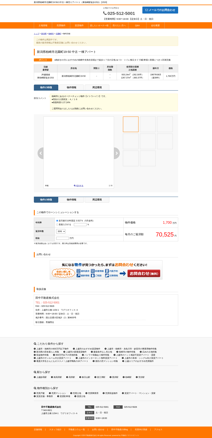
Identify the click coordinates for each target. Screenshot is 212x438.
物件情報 (71, 87)
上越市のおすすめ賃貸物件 (86, 349)
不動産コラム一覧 (76, 429)
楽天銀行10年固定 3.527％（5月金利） (77, 220)
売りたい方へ (119, 25)
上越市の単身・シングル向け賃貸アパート (143, 358)
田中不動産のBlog (119, 429)
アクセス (158, 429)
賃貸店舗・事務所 (43, 396)
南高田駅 (56, 377)
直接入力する (65, 224)
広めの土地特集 (148, 352)
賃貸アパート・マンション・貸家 (138, 393)
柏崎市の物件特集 (125, 352)
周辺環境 (97, 87)
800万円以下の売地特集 (65, 355)
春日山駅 (84, 377)
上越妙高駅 (40, 377)
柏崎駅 (127, 377)
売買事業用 (92, 393)
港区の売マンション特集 (105, 361)
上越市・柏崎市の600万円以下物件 (51, 349)
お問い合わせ (144, 273)
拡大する (78, 186)
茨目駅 (140, 377)
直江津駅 (100, 377)
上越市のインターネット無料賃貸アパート (96, 358)
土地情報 (43, 25)
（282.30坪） (137, 74)
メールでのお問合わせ (160, 10)
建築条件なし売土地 (101, 352)
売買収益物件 (110, 393)
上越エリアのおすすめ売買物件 (138, 361)
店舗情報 (38, 429)
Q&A (137, 25)
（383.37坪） (138, 77)
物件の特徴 (46, 87)
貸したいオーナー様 (99, 25)
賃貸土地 (79, 396)
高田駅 (70, 377)
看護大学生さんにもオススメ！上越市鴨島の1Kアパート (61, 361)
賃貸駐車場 (63, 396)
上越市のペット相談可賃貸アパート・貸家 (134, 355)
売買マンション (57, 393)
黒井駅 (114, 377)
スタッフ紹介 (55, 429)
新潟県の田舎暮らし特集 (46, 352)
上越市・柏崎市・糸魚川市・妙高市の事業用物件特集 (131, 349)
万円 (71, 238)
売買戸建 (39, 393)
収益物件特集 (41, 355)
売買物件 (61, 25)
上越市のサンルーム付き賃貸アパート (52, 358)
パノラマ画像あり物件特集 (95, 355)
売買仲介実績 (141, 429)
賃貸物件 (79, 25)
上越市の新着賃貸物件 (75, 352)
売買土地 (75, 393)
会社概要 (155, 25)
